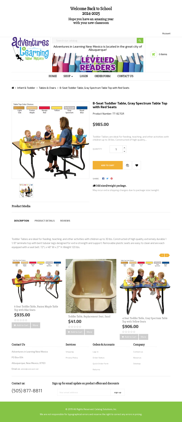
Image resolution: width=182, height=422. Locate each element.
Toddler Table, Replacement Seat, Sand (89, 316)
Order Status (99, 358)
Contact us (138, 352)
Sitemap (137, 363)
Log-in (95, 352)
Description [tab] (21, 220)
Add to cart (107, 165)
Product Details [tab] (45, 220)
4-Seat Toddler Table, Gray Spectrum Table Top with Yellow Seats (144, 320)
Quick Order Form (100, 363)
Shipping (70, 352)
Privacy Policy (72, 358)
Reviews (65, 220)
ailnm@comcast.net (29, 369)
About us (137, 358)
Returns (96, 369)
